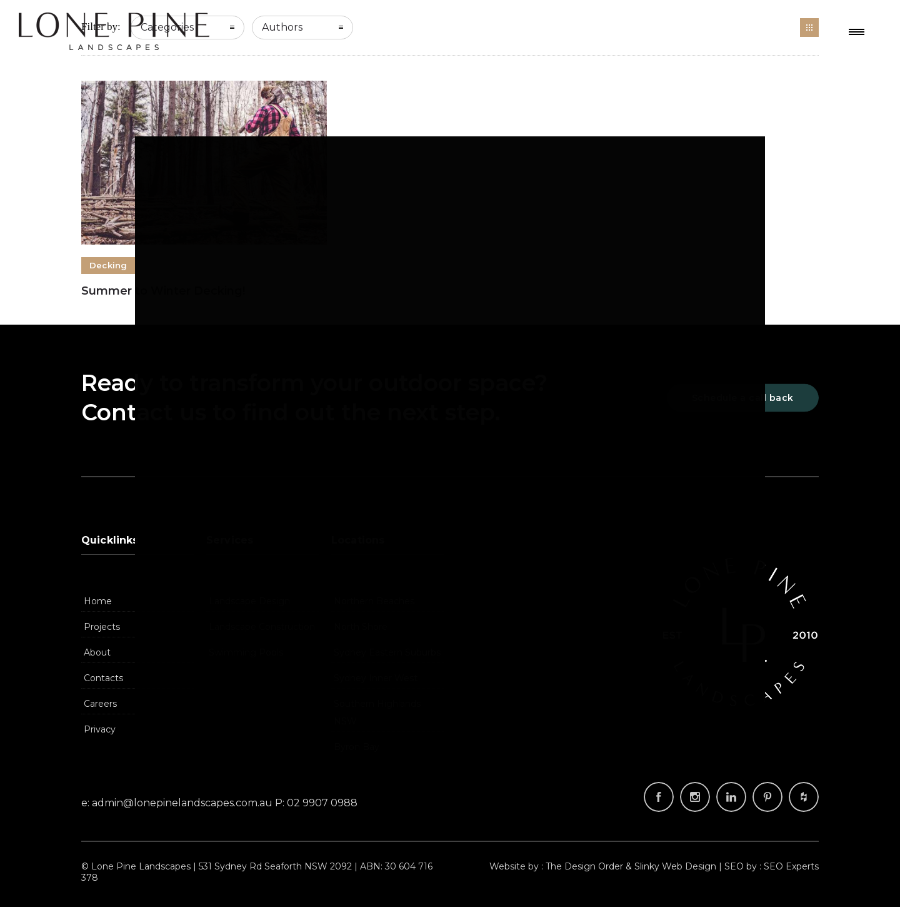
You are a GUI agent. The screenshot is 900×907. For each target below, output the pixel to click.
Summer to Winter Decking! (163, 291)
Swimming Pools (246, 652)
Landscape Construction (262, 626)
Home (98, 601)
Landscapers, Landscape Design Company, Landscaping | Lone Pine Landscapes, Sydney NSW (114, 31)
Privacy (100, 729)
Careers (100, 703)
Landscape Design (249, 601)
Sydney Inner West (376, 678)
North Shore (361, 626)
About (97, 652)
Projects (102, 626)
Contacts (103, 678)
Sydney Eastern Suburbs (387, 652)
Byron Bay (356, 746)
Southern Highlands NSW (377, 712)
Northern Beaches (374, 601)
